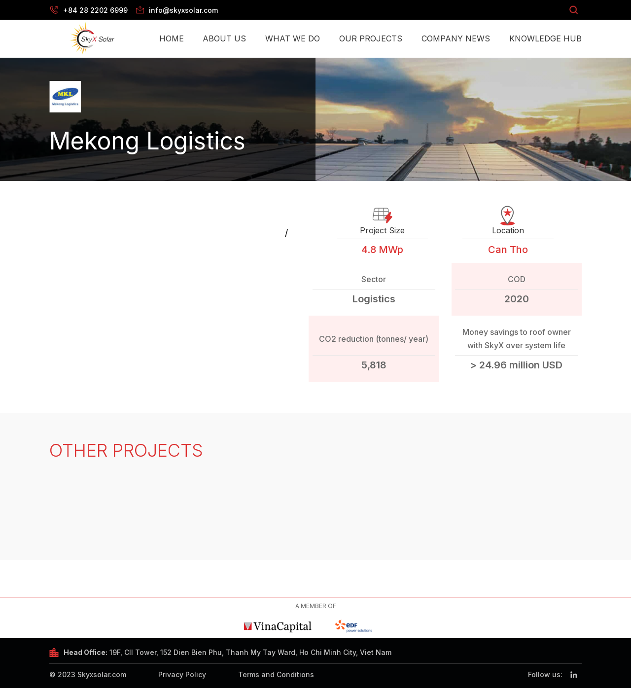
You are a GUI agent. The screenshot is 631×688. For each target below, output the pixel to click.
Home (171, 38)
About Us (224, 38)
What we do (292, 38)
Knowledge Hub (545, 38)
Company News (455, 38)
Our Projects (370, 38)
